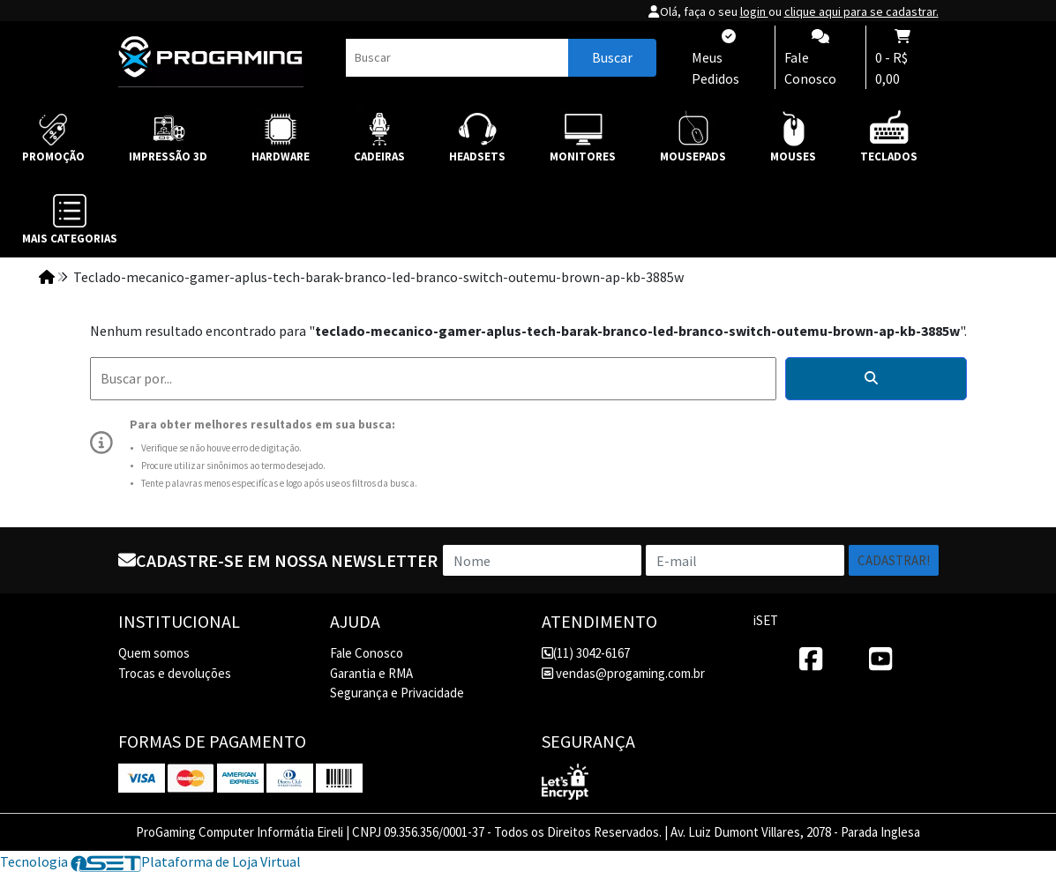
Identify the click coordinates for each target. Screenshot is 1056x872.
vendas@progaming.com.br (623, 673)
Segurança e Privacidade (397, 692)
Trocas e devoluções (174, 673)
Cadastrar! (894, 560)
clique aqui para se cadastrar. (861, 11)
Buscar (612, 57)
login (754, 11)
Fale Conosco (366, 653)
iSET (765, 620)
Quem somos (154, 653)
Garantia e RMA (371, 673)
